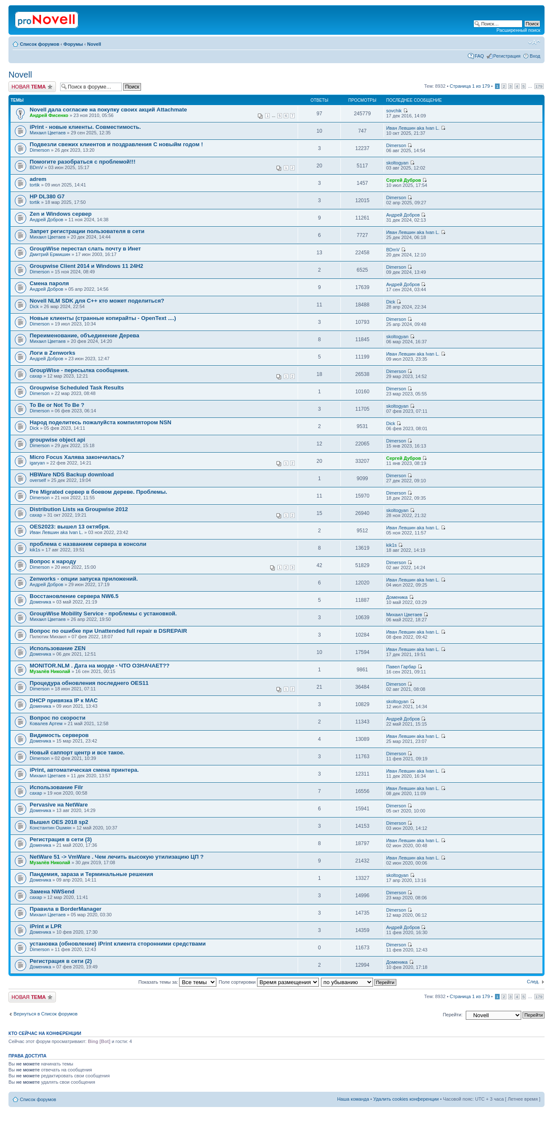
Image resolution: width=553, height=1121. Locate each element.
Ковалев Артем (46, 723)
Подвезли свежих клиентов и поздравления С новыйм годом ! (116, 144)
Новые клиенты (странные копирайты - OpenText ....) (103, 318)
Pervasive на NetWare (59, 804)
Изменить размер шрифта (534, 42)
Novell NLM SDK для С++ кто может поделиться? (97, 301)
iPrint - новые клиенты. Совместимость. (85, 127)
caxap (36, 375)
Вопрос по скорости (58, 718)
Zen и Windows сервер (60, 214)
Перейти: (453, 1014)
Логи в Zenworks (52, 353)
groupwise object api (57, 440)
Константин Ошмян (51, 827)
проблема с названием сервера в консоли (88, 544)
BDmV (36, 167)
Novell (94, 44)
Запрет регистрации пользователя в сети (87, 231)
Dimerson (40, 150)
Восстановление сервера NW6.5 (74, 596)
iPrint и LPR (46, 926)
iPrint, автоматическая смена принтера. (84, 770)
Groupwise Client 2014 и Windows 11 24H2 (86, 266)
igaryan (37, 462)
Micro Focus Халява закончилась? (77, 457)
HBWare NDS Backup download (72, 474)
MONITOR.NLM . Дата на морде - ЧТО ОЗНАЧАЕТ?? (99, 665)
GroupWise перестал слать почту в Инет (85, 248)
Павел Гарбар (401, 666)
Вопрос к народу (53, 561)
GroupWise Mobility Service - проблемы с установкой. (103, 613)
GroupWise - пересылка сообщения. (79, 370)
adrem (38, 179)
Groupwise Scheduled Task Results (77, 387)
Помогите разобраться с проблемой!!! (82, 162)
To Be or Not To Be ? (57, 405)
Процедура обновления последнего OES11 (89, 683)
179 (539, 86)
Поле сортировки (269, 982)
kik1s (35, 549)
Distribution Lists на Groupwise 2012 (79, 509)
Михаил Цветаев (48, 132)
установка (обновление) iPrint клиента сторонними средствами (118, 943)
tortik (35, 184)
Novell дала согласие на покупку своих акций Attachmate (108, 109)
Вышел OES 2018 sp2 (59, 822)
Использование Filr (56, 787)
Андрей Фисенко (49, 115)
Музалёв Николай (50, 671)
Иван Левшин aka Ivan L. (413, 128)
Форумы (73, 44)
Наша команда (353, 1099)
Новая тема (32, 86)
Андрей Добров (46, 219)
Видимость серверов (59, 735)
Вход (535, 55)
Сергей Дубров (403, 180)
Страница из (470, 86)
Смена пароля (49, 283)
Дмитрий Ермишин (50, 254)
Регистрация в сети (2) (61, 961)
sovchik (394, 110)
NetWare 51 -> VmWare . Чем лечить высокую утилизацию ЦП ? (117, 857)
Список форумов (39, 44)
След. (533, 981)
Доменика (40, 601)
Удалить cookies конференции (406, 1099)
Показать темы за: (177, 982)
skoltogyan (397, 162)
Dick (34, 306)
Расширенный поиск (518, 30)
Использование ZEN (58, 648)
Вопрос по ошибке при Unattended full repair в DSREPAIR (108, 631)
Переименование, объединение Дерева (84, 335)
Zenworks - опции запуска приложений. (84, 579)
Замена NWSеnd (52, 891)
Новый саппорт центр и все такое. (77, 752)
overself (38, 480)
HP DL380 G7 (47, 196)
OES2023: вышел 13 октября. (70, 526)
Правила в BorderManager (66, 909)
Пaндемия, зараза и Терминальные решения (91, 874)
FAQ (479, 55)
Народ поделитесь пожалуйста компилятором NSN (100, 422)
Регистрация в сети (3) (61, 839)
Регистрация (506, 55)
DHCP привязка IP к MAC (64, 700)
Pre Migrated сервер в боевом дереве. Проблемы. (98, 492)
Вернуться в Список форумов (45, 1013)
